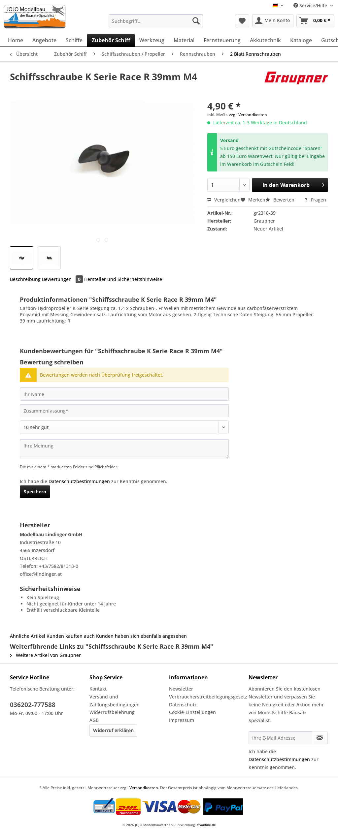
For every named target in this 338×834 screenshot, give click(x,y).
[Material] (184, 40)
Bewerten (280, 200)
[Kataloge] (301, 40)
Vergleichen (224, 200)
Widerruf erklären (113, 730)
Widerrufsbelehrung (112, 712)
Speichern (35, 491)
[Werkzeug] (152, 40)
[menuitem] (156, 24)
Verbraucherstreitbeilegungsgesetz (207, 697)
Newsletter (181, 689)
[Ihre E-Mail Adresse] (280, 737)
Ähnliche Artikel (27, 636)
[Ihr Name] (124, 394)
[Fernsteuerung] (222, 40)
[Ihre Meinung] (124, 448)
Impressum (181, 720)
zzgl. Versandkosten (248, 114)
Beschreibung (25, 279)
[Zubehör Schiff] (111, 40)
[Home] (15, 40)
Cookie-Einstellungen (192, 712)
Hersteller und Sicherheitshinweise (123, 279)
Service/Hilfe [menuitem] (310, 5)
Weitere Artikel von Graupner (45, 655)
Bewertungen (63, 279)
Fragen (315, 200)
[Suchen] (196, 20)
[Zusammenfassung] (124, 410)
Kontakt (98, 689)
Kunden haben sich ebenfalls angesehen (141, 636)
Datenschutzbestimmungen (79, 481)
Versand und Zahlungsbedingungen (114, 701)
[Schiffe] (74, 40)
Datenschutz (183, 704)
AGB (94, 720)
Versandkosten (143, 787)
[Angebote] (44, 40)
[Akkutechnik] (265, 40)
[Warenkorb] (315, 20)
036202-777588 (32, 704)
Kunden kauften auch (71, 636)
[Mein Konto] (272, 20)
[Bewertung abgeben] (124, 427)
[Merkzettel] (242, 20)
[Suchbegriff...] (156, 20)
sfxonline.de (206, 824)
